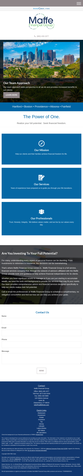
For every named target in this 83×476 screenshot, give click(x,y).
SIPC (19, 459)
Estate (41, 417)
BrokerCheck (39, 434)
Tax (41, 422)
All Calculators (41, 432)
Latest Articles (41, 428)
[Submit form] (41, 371)
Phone (4, 339)
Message (5, 351)
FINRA (16, 459)
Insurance (41, 419)
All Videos (41, 430)
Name (4, 316)
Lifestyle (41, 426)
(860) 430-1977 (41, 36)
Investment (41, 415)
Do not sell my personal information (37, 450)
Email (4, 328)
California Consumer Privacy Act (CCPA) (56, 448)
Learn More (11, 95)
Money (41, 424)
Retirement (41, 413)
